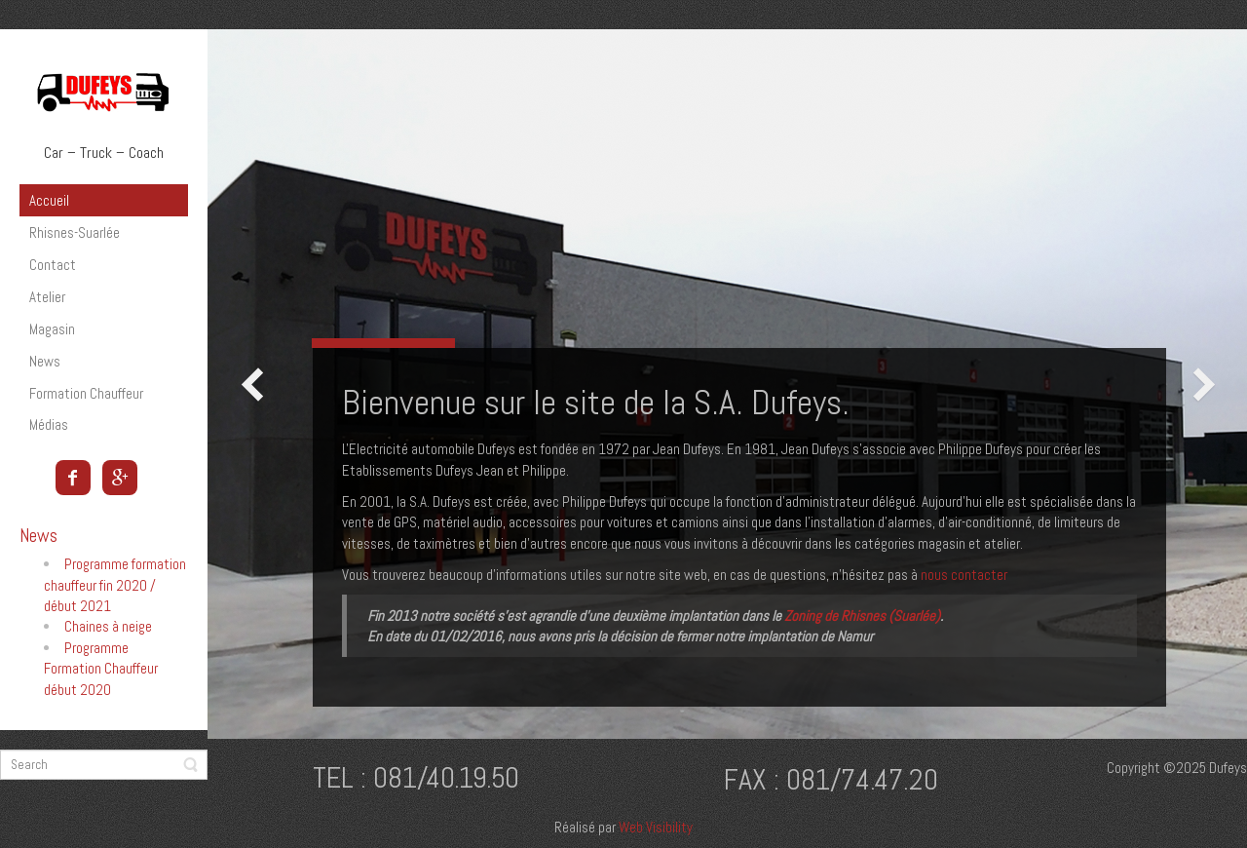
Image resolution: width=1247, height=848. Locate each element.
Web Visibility (656, 827)
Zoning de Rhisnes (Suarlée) (862, 615)
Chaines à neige (108, 626)
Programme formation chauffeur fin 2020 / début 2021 (115, 585)
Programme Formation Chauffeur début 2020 (101, 668)
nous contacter (964, 574)
